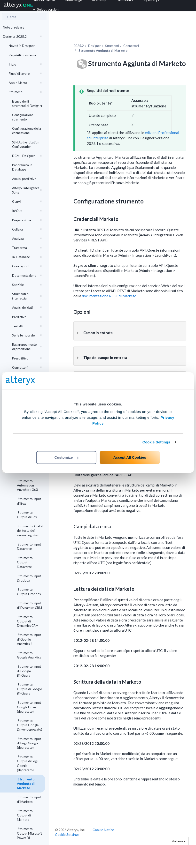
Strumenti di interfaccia (26, 296)
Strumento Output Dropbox (29, 592)
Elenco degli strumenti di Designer (27, 103)
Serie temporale (26, 335)
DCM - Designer (26, 156)
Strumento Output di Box (27, 515)
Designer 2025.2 (22, 36)
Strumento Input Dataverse (29, 546)
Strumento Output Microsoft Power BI (29, 833)
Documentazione (26, 275)
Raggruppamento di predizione (26, 347)
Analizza (26, 238)
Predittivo (26, 317)
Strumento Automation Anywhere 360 (27, 485)
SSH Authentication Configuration (25, 144)
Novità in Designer (22, 46)
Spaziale (26, 285)
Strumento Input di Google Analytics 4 (29, 639)
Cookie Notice (103, 830)
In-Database (26, 257)
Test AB (26, 326)
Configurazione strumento (22, 117)
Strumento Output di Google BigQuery (29, 689)
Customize (66, 457)
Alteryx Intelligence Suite (26, 190)
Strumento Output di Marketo (25, 815)
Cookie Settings (156, 442)
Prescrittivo (26, 358)
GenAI (26, 201)
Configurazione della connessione (26, 131)
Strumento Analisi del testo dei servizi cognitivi (30, 530)
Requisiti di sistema (22, 55)
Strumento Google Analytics (29, 655)
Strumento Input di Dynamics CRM (29, 605)
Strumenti (25, 92)
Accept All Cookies (129, 457)
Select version (46, 9)
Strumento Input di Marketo (29, 799)
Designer (94, 46)
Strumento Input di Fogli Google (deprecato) (29, 743)
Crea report (26, 266)
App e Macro (25, 83)
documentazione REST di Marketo (109, 296)
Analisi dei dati (26, 307)
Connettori (26, 367)
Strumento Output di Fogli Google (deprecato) (27, 763)
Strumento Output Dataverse (25, 562)
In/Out (26, 211)
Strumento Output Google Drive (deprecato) (29, 725)
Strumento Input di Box (29, 501)
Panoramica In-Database (22, 167)
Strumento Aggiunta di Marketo (26, 783)
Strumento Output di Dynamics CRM (28, 621)
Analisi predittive (24, 179)
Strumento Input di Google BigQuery (29, 671)
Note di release (13, 27)
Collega (26, 229)
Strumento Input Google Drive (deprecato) (29, 707)
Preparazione (26, 220)
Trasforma (26, 248)
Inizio (25, 64)
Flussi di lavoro (25, 73)
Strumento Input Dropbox (29, 578)
